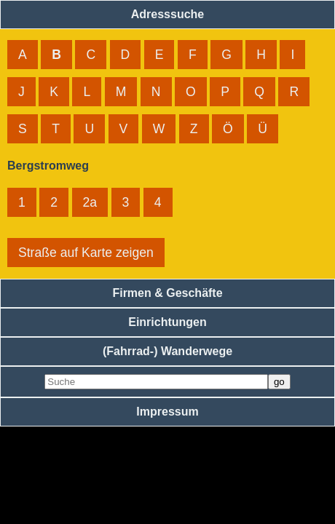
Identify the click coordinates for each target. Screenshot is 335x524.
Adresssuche (168, 14)
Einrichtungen (167, 322)
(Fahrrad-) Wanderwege (167, 351)
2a (90, 202)
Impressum (167, 411)
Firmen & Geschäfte (167, 293)
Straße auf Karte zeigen (86, 252)
